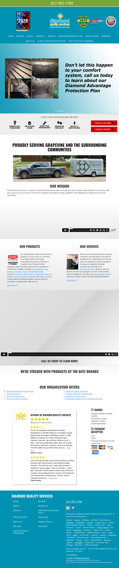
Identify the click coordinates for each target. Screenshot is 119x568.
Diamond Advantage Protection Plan (20, 391)
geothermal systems (41, 274)
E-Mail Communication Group (51, 41)
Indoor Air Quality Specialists (77, 391)
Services (52, 36)
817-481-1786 (74, 501)
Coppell (90, 523)
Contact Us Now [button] (104, 123)
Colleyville (80, 523)
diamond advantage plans (99, 274)
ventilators (32, 276)
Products (40, 36)
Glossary (46, 528)
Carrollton (70, 523)
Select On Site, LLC (83, 558)
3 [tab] (61, 111)
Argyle (77, 520)
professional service (87, 269)
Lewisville (112, 535)
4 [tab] (63, 111)
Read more (53, 478)
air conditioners (38, 269)
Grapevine (77, 530)
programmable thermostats (33, 271)
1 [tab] (56, 111)
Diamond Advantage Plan (70, 36)
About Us (30, 41)
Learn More (12, 285)
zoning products (46, 276)
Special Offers (92, 36)
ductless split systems (24, 274)
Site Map (20, 528)
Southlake (78, 542)
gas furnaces (17, 271)
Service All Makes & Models (17, 399)
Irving (110, 532)
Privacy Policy (49, 523)
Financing (106, 36)
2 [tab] (59, 111)
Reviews (20, 36)
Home (11, 36)
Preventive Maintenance (15, 396)
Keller (75, 535)
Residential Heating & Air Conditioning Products (84, 399)
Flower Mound (102, 527)
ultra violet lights (20, 276)
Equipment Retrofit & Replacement (79, 394)
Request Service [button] (104, 129)
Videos (30, 36)
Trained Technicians (13, 394)
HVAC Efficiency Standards (80, 41)
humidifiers (11, 274)
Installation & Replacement (76, 396)
